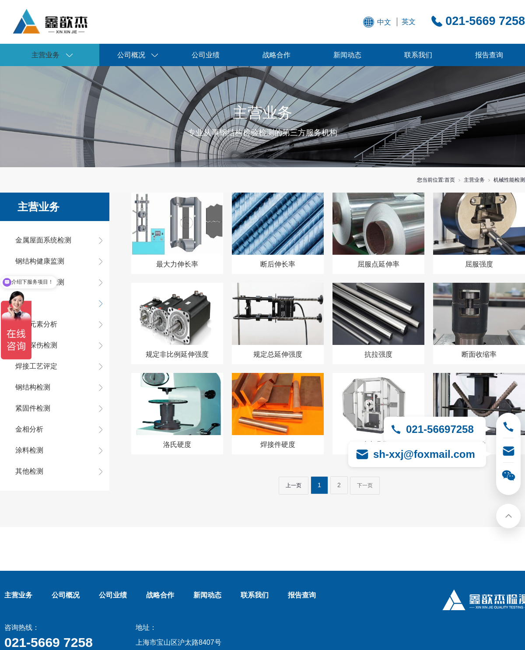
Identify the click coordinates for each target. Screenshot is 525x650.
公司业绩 (206, 55)
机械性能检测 (509, 180)
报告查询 (489, 55)
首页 (449, 180)
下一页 (365, 485)
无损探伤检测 (36, 345)
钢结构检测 (32, 387)
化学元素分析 (36, 324)
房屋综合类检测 (39, 282)
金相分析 (29, 429)
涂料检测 (29, 450)
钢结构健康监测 (39, 261)
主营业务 (46, 55)
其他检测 (29, 471)
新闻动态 (347, 55)
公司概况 (131, 55)
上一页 (293, 485)
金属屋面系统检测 (43, 240)
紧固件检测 (32, 408)
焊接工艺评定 (36, 366)
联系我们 (418, 55)
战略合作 (276, 55)
